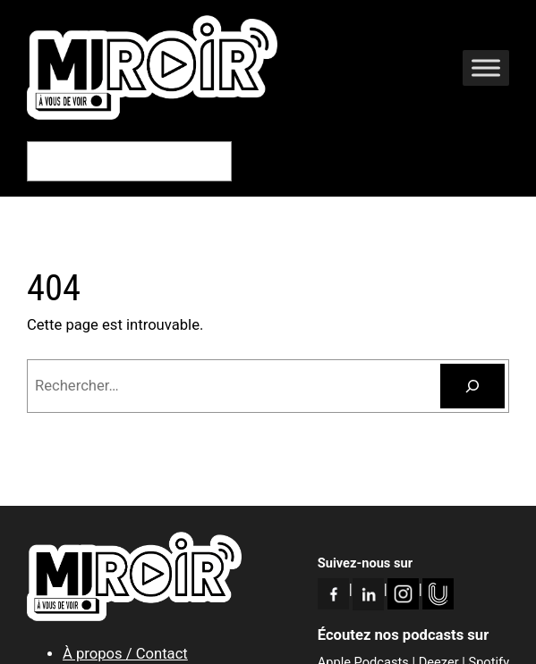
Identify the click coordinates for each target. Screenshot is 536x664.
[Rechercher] (472, 386)
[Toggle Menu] (486, 67)
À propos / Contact (125, 653)
